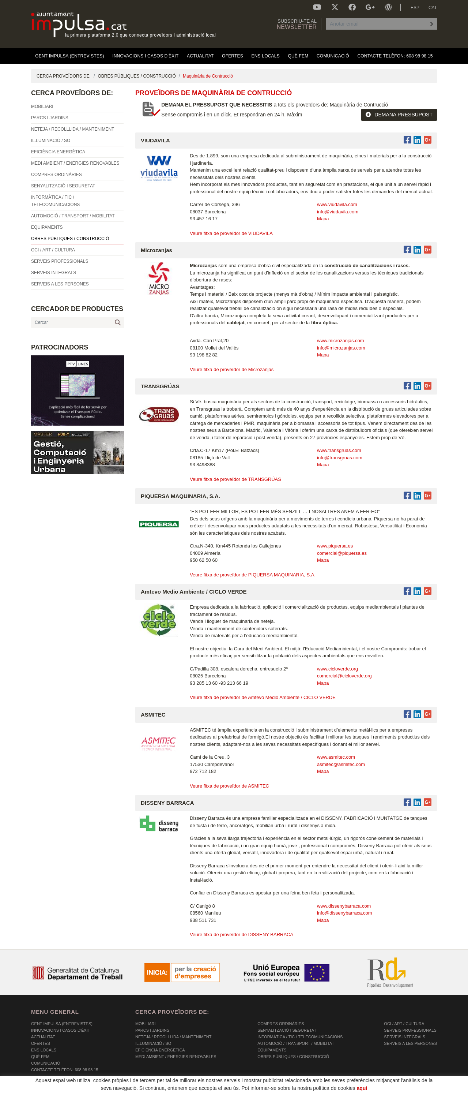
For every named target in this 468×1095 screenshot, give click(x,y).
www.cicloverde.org (337, 669)
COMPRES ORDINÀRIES (280, 1023)
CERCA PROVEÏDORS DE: (64, 76)
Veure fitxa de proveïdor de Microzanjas (231, 369)
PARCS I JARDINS (152, 1030)
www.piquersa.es (335, 546)
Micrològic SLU (394, 1090)
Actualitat (43, 1037)
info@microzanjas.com (341, 348)
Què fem (40, 1056)
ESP (415, 7)
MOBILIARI (145, 1023)
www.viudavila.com (337, 204)
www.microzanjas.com (340, 340)
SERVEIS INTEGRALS (404, 1037)
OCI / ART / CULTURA (404, 1023)
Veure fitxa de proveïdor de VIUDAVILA (231, 233)
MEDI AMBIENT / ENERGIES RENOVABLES (175, 1056)
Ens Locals (43, 1050)
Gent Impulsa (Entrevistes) (62, 1023)
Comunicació (45, 1063)
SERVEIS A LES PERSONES (410, 1043)
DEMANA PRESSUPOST (399, 114)
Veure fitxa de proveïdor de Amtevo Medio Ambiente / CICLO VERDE (263, 697)
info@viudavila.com (337, 211)
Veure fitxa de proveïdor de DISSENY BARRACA (241, 934)
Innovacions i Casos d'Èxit (60, 1030)
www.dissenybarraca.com (344, 906)
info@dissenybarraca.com (344, 913)
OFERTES (40, 1043)
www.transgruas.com (339, 450)
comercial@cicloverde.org (344, 676)
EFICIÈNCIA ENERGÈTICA (160, 1050)
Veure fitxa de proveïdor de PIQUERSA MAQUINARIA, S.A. (253, 575)
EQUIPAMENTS (271, 1050)
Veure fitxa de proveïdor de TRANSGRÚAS (235, 479)
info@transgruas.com (339, 457)
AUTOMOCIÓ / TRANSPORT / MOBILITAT (295, 1043)
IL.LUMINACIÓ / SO (153, 1043)
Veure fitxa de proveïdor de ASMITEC (229, 786)
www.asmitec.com (336, 757)
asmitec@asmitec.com (341, 764)
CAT (433, 7)
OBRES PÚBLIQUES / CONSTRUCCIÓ (137, 76)
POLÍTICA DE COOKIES (53, 1089)
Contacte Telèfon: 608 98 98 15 (64, 1070)
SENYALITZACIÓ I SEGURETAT (286, 1030)
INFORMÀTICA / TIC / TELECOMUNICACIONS (300, 1037)
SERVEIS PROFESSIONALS (410, 1030)
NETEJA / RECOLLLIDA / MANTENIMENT (173, 1037)
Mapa (323, 218)
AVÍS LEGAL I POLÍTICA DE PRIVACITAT (122, 1089)
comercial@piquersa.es (342, 553)
